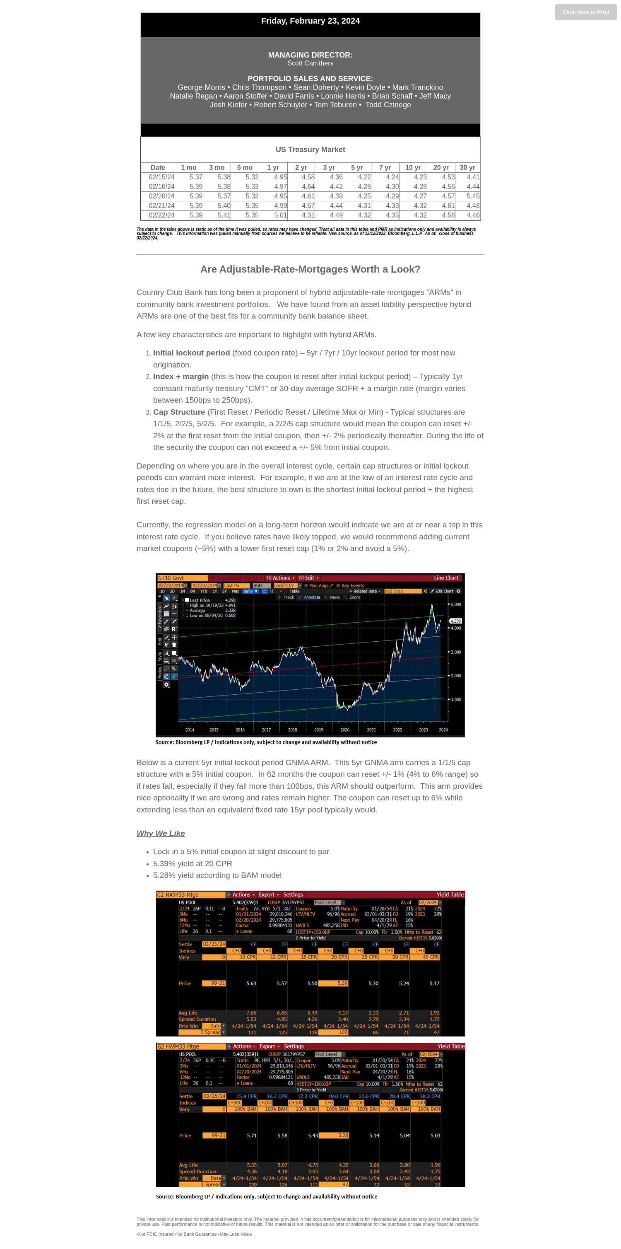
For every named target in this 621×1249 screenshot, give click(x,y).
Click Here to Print (586, 12)
